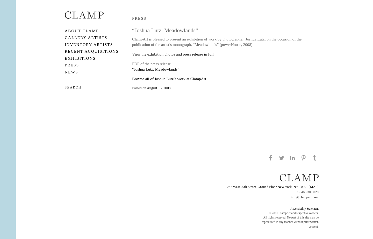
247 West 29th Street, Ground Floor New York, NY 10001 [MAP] (273, 187)
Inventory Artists (89, 44)
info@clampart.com (305, 197)
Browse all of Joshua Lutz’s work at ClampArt (169, 79)
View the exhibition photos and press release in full (173, 54)
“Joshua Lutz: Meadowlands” (155, 69)
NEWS (71, 72)
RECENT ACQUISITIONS (92, 51)
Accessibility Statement (304, 208)
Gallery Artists (86, 37)
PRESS (72, 65)
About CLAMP (82, 31)
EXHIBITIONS (80, 58)
